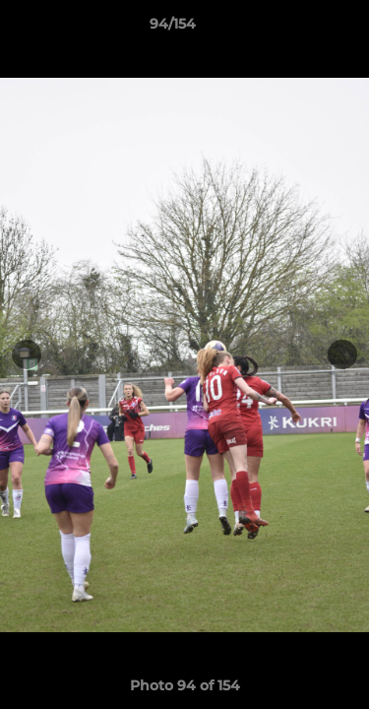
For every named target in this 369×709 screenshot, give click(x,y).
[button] (298, 28)
